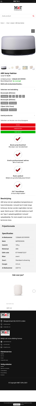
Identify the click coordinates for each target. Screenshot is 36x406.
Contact (3, 368)
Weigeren (22, 404)
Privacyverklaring (6, 387)
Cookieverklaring (6, 384)
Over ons (4, 365)
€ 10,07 (10, 312)
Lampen (16, 23)
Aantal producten (8, 117)
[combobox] (16, 16)
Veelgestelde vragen (7, 371)
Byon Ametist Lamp (13, 308)
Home (3, 23)
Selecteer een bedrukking (11, 90)
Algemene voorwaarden (9, 380)
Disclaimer (4, 390)
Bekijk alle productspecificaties (11, 84)
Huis (10, 23)
